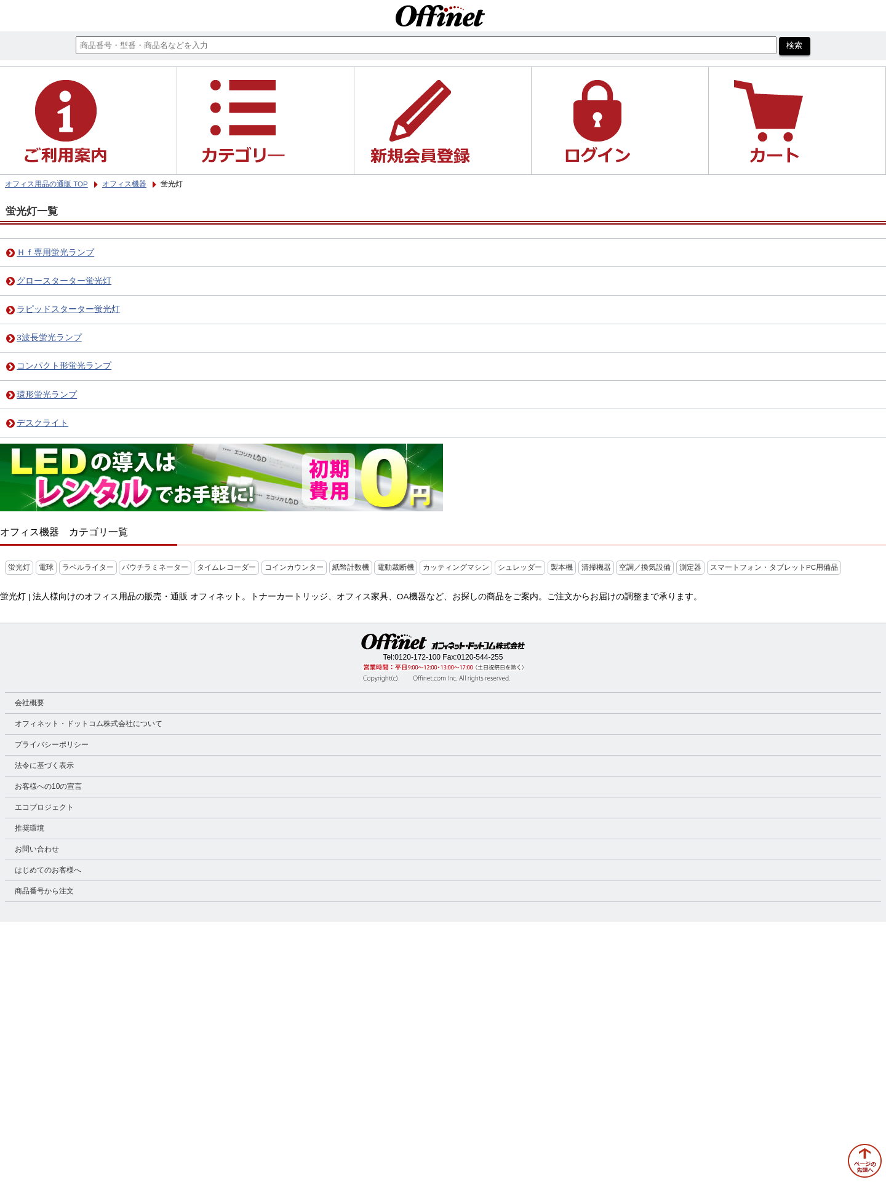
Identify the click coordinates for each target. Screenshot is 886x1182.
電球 (46, 567)
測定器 (690, 567)
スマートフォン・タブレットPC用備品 (774, 567)
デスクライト (42, 423)
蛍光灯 (19, 567)
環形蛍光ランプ (47, 394)
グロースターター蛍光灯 (64, 281)
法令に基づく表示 (44, 765)
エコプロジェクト (44, 807)
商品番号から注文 (44, 891)
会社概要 (29, 702)
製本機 (562, 567)
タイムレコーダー (226, 567)
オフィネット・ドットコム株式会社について (88, 723)
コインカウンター (294, 567)
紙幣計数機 (350, 567)
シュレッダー (520, 567)
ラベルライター (88, 567)
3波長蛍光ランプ (49, 337)
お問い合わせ (37, 849)
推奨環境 (29, 828)
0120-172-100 (417, 657)
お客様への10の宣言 (48, 786)
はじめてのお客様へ (48, 870)
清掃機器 (596, 567)
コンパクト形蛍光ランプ (64, 365)
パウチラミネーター (155, 567)
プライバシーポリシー (52, 744)
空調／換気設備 (645, 567)
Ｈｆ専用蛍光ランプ (55, 252)
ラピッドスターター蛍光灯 (68, 309)
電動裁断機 (395, 567)
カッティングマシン (456, 567)
